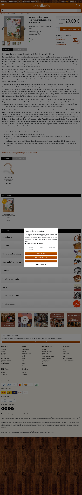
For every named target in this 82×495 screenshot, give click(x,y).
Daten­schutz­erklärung (31, 243)
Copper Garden (25, 349)
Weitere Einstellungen (41, 264)
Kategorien (4, 346)
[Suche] (79, 10)
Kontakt (44, 349)
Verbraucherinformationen (48, 356)
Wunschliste (60, 25)
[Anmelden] (4, 1)
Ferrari (23, 363)
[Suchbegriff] (39, 10)
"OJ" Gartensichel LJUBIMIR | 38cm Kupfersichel (8, 179)
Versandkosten (60, 23)
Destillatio (25, 369)
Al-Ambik (24, 351)
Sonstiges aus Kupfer (6, 362)
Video (64, 356)
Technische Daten (20, 49)
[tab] (7, 49)
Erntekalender (66, 353)
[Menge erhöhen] (59, 28)
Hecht (23, 365)
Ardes (23, 360)
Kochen (3, 351)
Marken (24, 346)
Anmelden (3, 372)
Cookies (44, 355)
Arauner (23, 358)
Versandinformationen (47, 351)
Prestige (23, 355)
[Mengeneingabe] (57, 29)
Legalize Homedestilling (68, 358)
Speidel (23, 356)
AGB (43, 363)
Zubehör (3, 355)
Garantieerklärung (46, 362)
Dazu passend (7, 158)
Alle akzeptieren (41, 253)
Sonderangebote (5, 363)
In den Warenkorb (71, 29)
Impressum (44, 365)
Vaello (23, 362)
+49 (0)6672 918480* (61, 44)
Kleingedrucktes (47, 346)
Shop (64, 349)
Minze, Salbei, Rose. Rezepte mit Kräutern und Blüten (8, 216)
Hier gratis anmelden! (41, 341)
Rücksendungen (46, 360)
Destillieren (3, 349)
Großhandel (65, 362)
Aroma (64, 351)
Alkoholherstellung (5, 358)
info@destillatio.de (60, 39)
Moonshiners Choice (26, 353)
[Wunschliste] (80, 1)
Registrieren (4, 374)
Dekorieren (3, 353)
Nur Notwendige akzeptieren (41, 257)
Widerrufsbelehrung (46, 358)
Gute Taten (24, 374)
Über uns (24, 372)
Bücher (4, 13)
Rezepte (64, 355)
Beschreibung (7, 49)
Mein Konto (5, 369)
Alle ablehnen (41, 261)
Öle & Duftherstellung (6, 360)
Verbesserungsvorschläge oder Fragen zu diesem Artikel (19, 153)
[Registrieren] (13, 1)
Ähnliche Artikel (19, 158)
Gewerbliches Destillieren (68, 360)
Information (66, 346)
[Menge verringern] (59, 30)
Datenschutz (45, 353)
